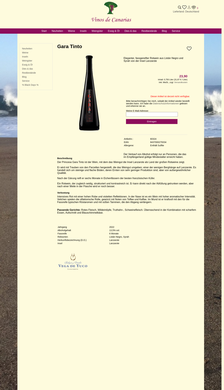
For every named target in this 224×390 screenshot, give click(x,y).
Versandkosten (180, 82)
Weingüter (27, 60)
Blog (24, 77)
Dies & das (27, 69)
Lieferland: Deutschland (186, 11)
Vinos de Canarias (111, 19)
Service (26, 81)
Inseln (25, 56)
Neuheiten (27, 48)
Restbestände (29, 73)
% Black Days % (30, 85)
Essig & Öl (27, 64)
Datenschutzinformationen (166, 103)
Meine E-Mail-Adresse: (137, 111)
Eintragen (152, 121)
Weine (25, 52)
